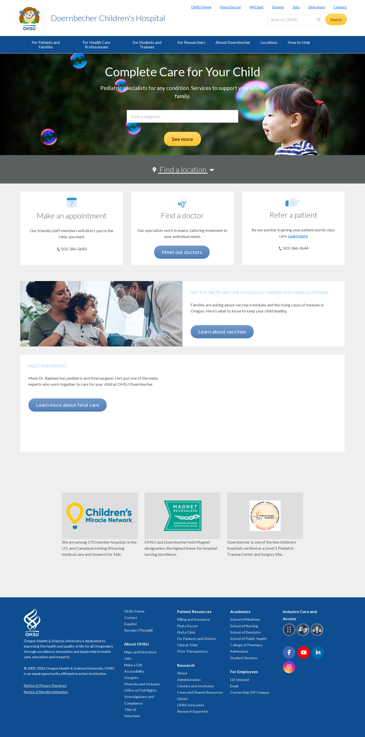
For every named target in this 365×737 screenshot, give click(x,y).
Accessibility (134, 671)
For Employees (244, 671)
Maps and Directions (140, 652)
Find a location (183, 169)
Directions (316, 7)
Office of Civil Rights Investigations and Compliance (140, 696)
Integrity (131, 677)
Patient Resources (194, 611)
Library (182, 698)
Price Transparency (192, 651)
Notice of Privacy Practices (45, 685)
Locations (269, 42)
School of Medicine (245, 619)
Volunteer (132, 716)
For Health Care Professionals (96, 44)
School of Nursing (244, 626)
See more (182, 139)
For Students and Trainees (147, 44)
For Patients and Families (46, 44)
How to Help (299, 42)
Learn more (298, 235)
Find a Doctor (230, 7)
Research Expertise (192, 711)
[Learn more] (293, 202)
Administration (189, 679)
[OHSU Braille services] (290, 635)
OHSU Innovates (190, 705)
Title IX (130, 709)
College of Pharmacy (246, 645)
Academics (240, 611)
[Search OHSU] (294, 20)
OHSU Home (201, 7)
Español (130, 624)
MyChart (257, 7)
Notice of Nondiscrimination (46, 692)
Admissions (239, 651)
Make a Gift (133, 665)
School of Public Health (248, 638)
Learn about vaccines (222, 331)
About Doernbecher (232, 42)
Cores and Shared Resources (200, 692)
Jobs (296, 7)
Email (234, 686)
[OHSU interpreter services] (318, 635)
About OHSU (136, 643)
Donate (278, 7)
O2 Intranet (239, 679)
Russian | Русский (138, 630)
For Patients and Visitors (196, 638)
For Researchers (191, 42)
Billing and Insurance (193, 619)
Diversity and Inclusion (142, 684)
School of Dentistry (245, 632)
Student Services (244, 658)
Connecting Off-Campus (249, 692)
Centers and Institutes (195, 686)
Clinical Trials (187, 645)
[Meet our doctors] (182, 203)
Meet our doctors (182, 252)
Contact (340, 7)
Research (186, 665)
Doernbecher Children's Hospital (108, 18)
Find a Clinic (186, 632)
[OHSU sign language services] (304, 635)
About (182, 673)
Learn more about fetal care (67, 405)
